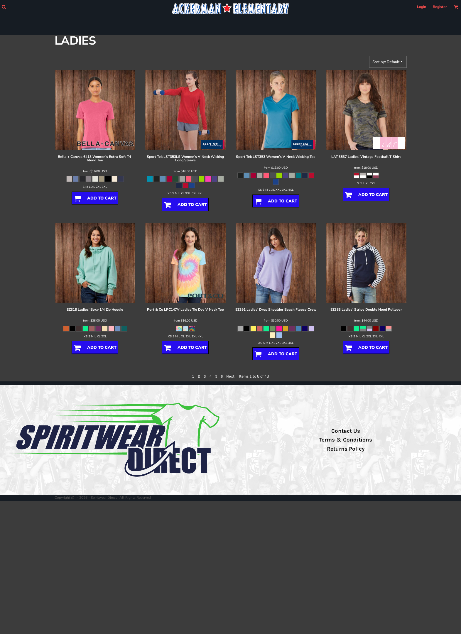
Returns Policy (345, 449)
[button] (3, 7)
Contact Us (345, 431)
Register (440, 6)
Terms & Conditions (345, 440)
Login (421, 6)
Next (230, 376)
